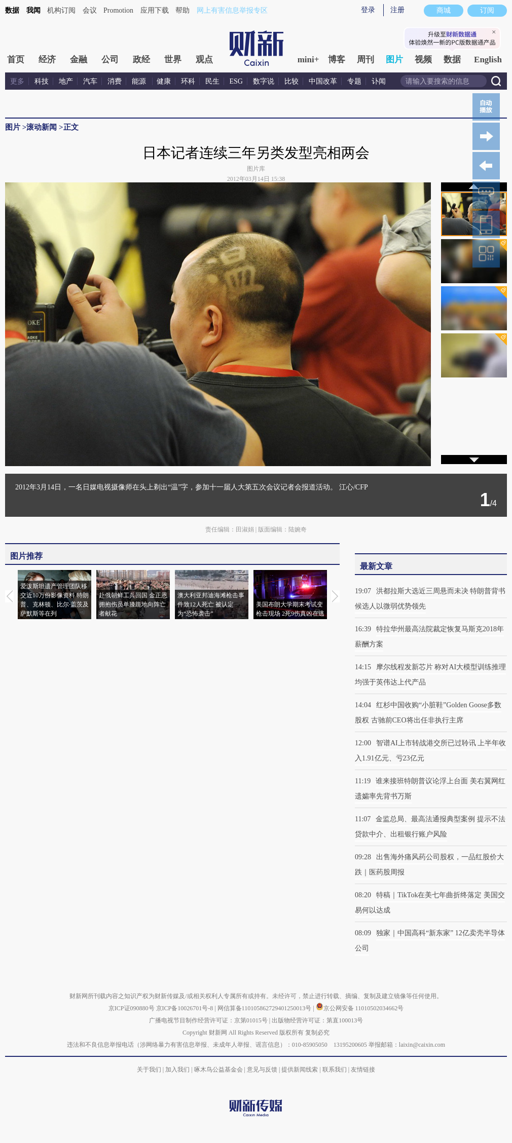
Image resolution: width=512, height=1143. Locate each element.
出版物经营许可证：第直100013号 (317, 1020)
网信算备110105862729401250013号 (265, 1008)
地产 (66, 81)
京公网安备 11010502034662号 (360, 1008)
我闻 (33, 10)
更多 (17, 81)
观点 (204, 59)
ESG (236, 81)
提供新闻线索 (299, 1069)
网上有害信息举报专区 (232, 10)
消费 (114, 81)
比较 (291, 81)
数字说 (263, 81)
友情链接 (363, 1069)
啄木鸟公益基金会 (219, 1069)
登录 (368, 10)
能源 (140, 81)
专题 (354, 81)
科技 (41, 81)
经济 (47, 59)
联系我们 (334, 1069)
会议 (90, 10)
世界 (172, 59)
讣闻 (379, 81)
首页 (15, 59)
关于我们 (149, 1069)
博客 (336, 59)
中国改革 (323, 81)
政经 (141, 59)
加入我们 (177, 1069)
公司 (110, 59)
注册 (397, 10)
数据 (12, 10)
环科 (188, 81)
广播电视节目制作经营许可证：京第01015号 (208, 1020)
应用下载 (154, 10)
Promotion (118, 10)
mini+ (308, 59)
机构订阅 (61, 10)
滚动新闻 (41, 127)
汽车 (90, 81)
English (488, 59)
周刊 (365, 59)
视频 (423, 59)
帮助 (182, 10)
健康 (164, 81)
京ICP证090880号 (131, 1008)
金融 (78, 59)
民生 (212, 81)
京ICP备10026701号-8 (185, 1008)
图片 (394, 59)
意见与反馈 (262, 1069)
